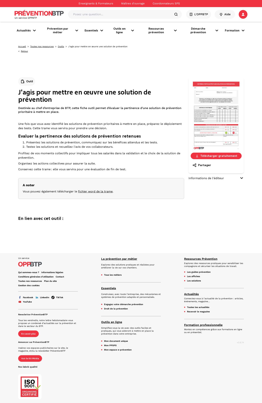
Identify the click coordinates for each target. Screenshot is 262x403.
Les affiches (193, 276)
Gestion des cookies (28, 285)
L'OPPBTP (198, 14)
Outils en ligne (124, 30)
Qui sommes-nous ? (28, 272)
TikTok (57, 297)
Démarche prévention (204, 30)
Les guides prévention (199, 272)
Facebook (25, 297)
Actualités (27, 30)
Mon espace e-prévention (118, 349)
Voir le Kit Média (30, 358)
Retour (24, 51)
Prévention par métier (63, 30)
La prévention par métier (119, 259)
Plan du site (50, 281)
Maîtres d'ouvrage (133, 3)
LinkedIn (42, 297)
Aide (225, 14)
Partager (201, 165)
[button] (243, 14)
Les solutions (194, 280)
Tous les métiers (113, 275)
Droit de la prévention (116, 308)
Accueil (22, 46)
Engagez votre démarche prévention (123, 304)
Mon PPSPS (110, 345)
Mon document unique (116, 341)
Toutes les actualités (198, 307)
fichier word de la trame (95, 191)
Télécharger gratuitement (216, 156)
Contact (60, 276)
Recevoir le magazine (198, 311)
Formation (235, 30)
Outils (61, 46)
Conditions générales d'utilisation (35, 276)
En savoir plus (28, 333)
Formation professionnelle (203, 325)
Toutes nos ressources (42, 46)
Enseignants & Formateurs (96, 3)
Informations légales (52, 272)
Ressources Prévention (200, 259)
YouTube (25, 301)
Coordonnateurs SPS (166, 3)
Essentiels (94, 30)
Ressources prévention (163, 30)
